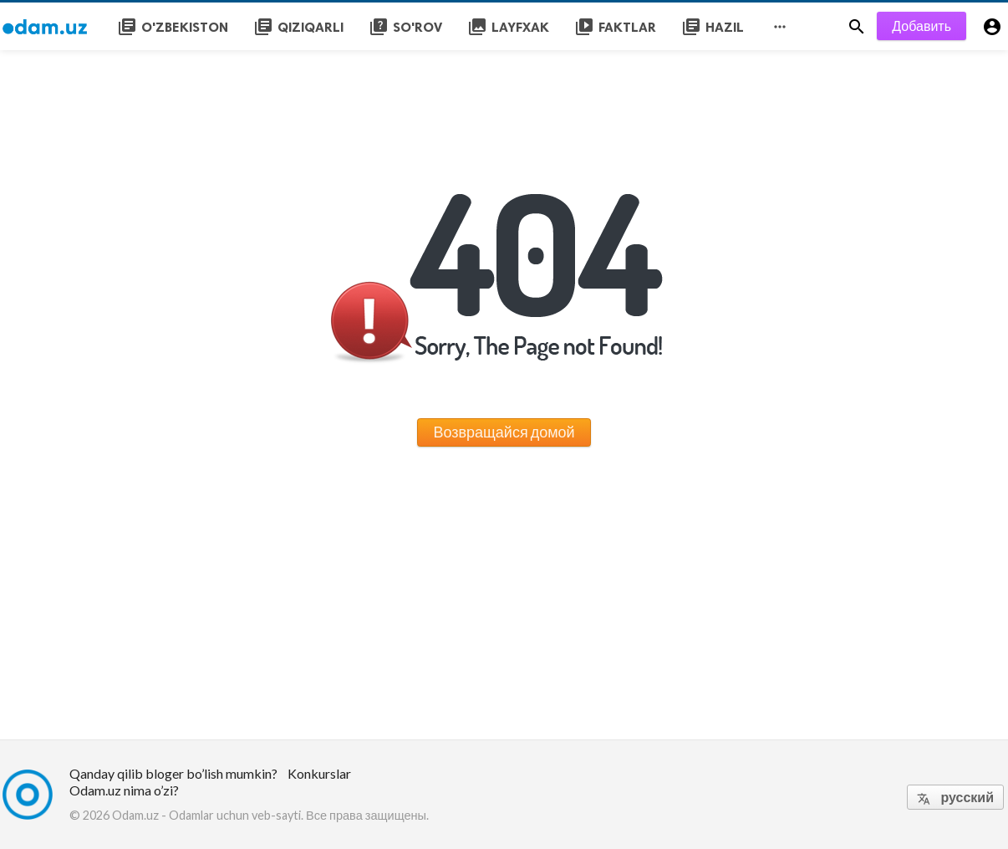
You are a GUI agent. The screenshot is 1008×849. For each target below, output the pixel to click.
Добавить (921, 25)
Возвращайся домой (503, 431)
